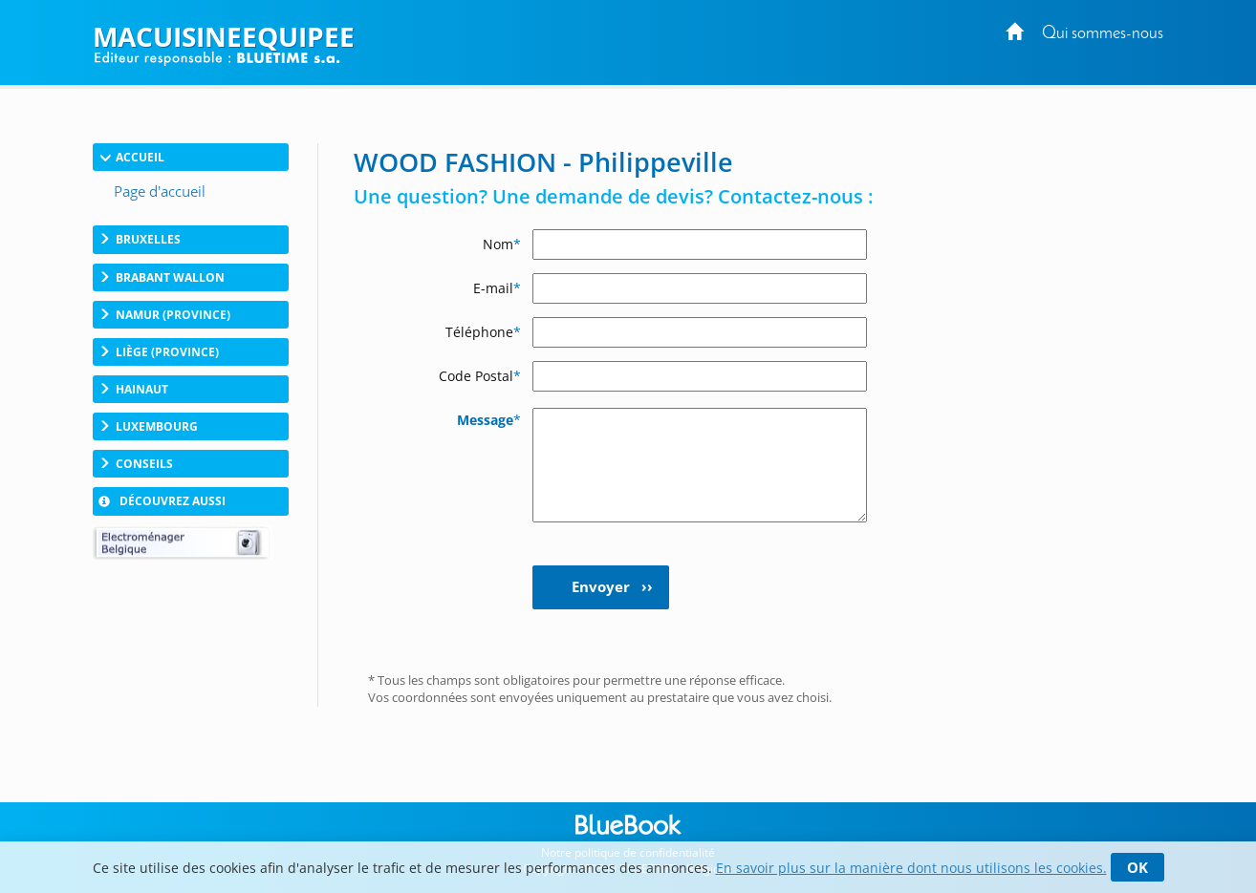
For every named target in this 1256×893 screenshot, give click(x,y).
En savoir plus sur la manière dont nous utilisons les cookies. (911, 868)
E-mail (497, 288)
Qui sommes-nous (1102, 34)
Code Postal (480, 376)
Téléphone (483, 332)
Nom (502, 244)
